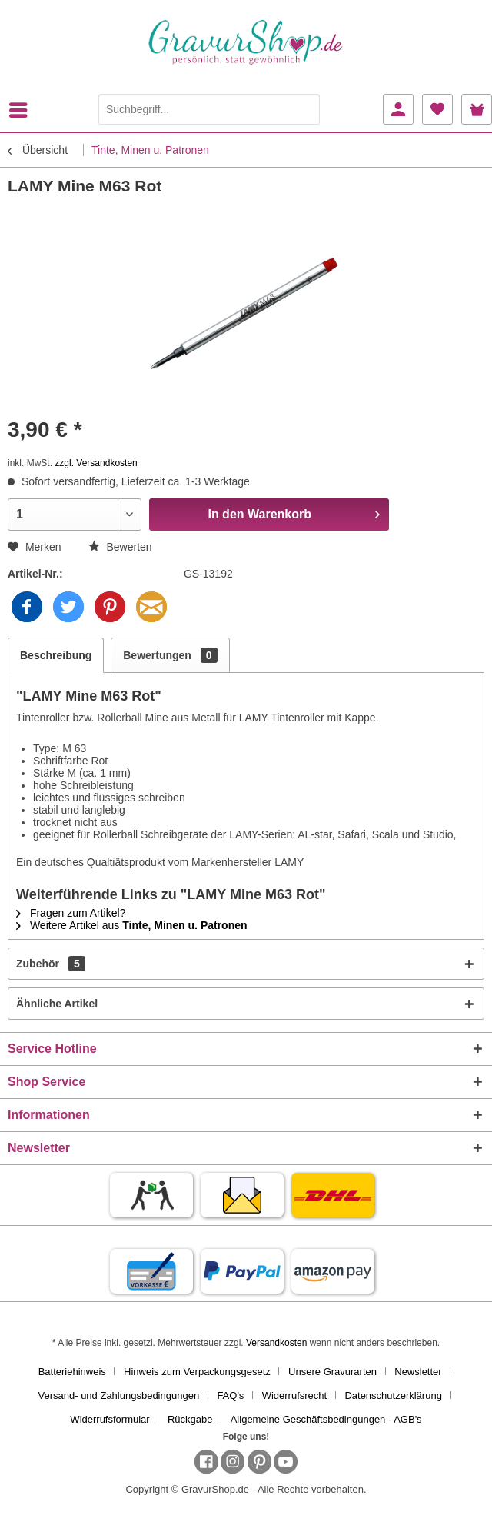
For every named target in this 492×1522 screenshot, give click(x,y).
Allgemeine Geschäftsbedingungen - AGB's (326, 1419)
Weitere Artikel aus (132, 925)
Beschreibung (55, 655)
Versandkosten (276, 1342)
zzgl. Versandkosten (96, 463)
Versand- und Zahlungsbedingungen (119, 1395)
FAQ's (230, 1395)
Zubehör (50, 963)
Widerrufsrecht (294, 1395)
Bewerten (120, 547)
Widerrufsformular (109, 1419)
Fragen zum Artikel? (70, 913)
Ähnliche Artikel (57, 1003)
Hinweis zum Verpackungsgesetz (197, 1371)
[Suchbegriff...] (209, 109)
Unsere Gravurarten (332, 1371)
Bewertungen (170, 655)
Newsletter (417, 1371)
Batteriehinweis (72, 1371)
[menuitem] (22, 110)
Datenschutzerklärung (392, 1395)
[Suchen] (304, 109)
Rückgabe (190, 1419)
